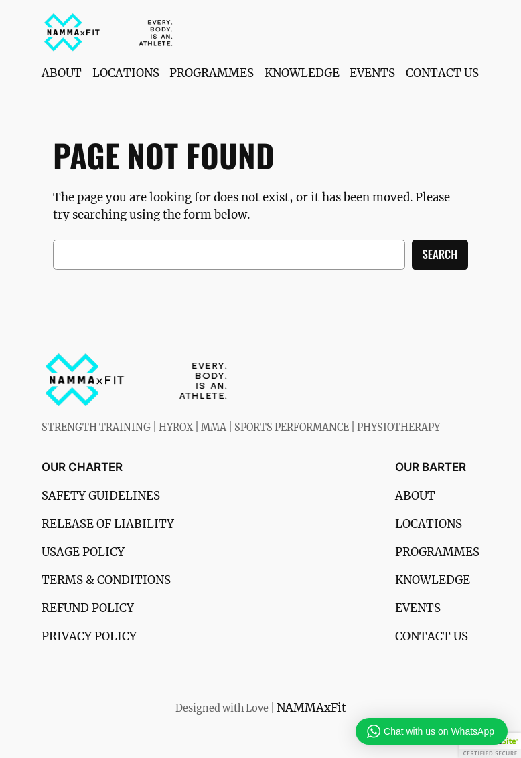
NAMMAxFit (311, 707)
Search (440, 254)
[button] (490, 745)
